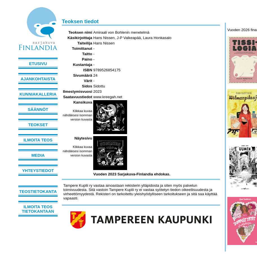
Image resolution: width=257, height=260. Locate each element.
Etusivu (38, 63)
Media (38, 155)
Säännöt (38, 109)
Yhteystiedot (38, 170)
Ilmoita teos (38, 140)
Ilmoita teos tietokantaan (38, 209)
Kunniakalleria (37, 94)
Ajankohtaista (38, 79)
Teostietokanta (38, 191)
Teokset (38, 125)
